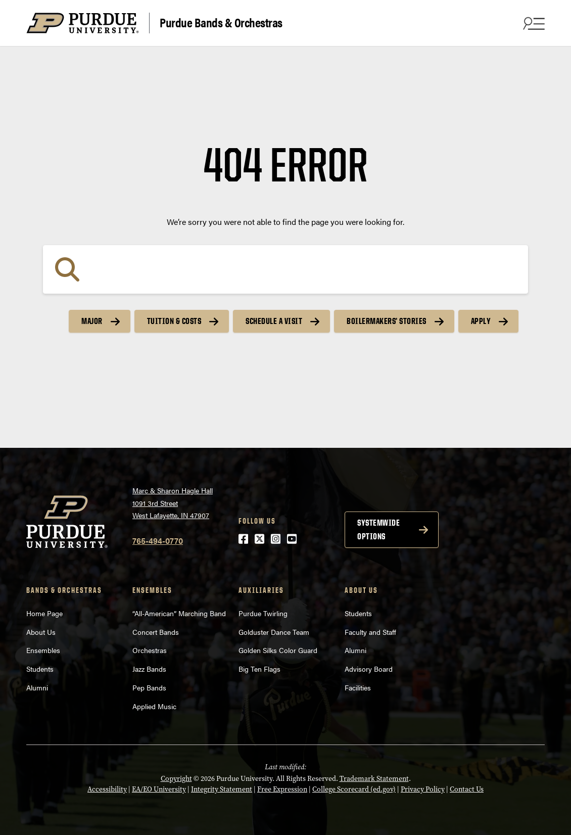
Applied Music (154, 706)
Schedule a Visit (274, 321)
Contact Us (467, 789)
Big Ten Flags (259, 669)
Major (92, 321)
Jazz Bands (149, 669)
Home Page (44, 613)
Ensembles (43, 650)
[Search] (285, 269)
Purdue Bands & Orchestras (221, 22)
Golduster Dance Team (274, 632)
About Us (41, 632)
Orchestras (149, 650)
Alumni (37, 687)
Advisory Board (369, 669)
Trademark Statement (374, 778)
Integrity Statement (221, 789)
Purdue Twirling (263, 613)
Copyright (176, 778)
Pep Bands (149, 687)
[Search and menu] (532, 23)
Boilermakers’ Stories (386, 321)
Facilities (358, 687)
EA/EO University (159, 789)
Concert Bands (155, 632)
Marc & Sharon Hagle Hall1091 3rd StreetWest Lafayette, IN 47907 (172, 502)
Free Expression (282, 789)
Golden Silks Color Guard (278, 650)
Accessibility (107, 789)
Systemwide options (378, 529)
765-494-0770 (157, 540)
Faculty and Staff (370, 632)
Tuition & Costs (174, 321)
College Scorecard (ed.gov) (354, 789)
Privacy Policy (423, 789)
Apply (481, 321)
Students (40, 669)
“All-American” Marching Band (179, 613)
